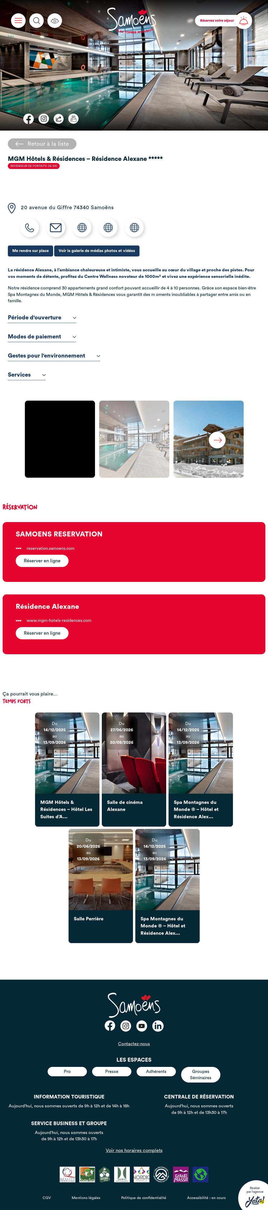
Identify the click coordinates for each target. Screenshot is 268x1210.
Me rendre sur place (30, 251)
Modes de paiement (42, 337)
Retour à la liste (42, 144)
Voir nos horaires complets (134, 1150)
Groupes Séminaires (200, 1074)
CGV (47, 1198)
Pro (67, 1071)
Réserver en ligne (42, 561)
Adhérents (156, 1071)
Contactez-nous (134, 1044)
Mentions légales (86, 1198)
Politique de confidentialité (143, 1198)
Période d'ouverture (42, 317)
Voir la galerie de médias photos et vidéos (97, 251)
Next (217, 440)
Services (27, 375)
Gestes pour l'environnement (54, 356)
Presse (111, 1071)
